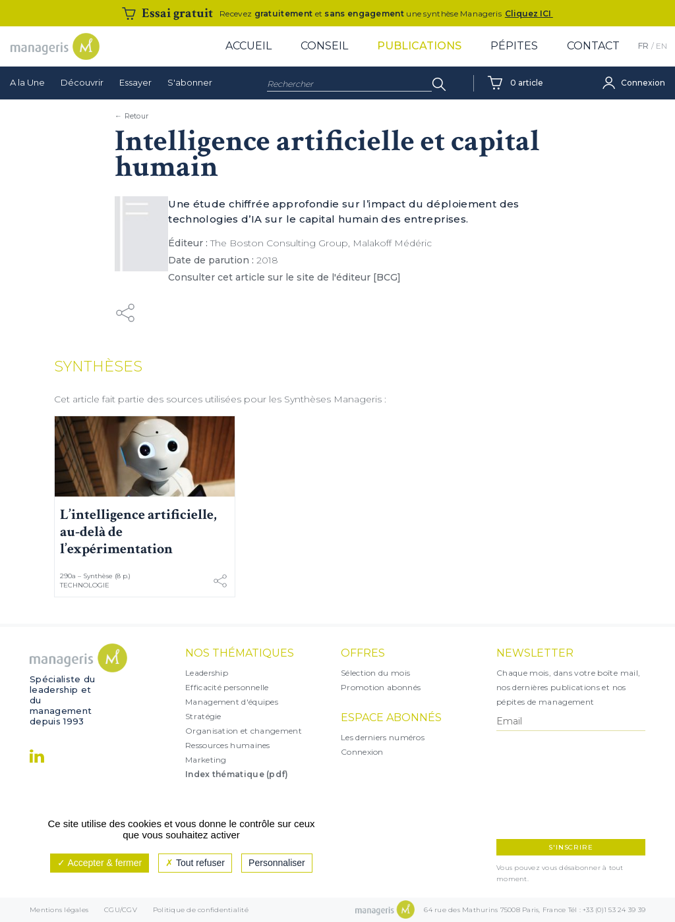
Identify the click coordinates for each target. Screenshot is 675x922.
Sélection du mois (375, 673)
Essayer (135, 82)
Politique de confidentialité (201, 910)
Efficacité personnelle (227, 687)
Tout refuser (195, 862)
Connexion (362, 752)
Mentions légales (59, 910)
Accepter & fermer (99, 862)
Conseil (324, 46)
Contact (593, 46)
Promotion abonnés (381, 687)
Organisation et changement (243, 731)
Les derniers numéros (383, 737)
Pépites (514, 46)
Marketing (206, 760)
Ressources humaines (227, 745)
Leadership (206, 673)
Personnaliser (277, 862)
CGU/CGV (120, 910)
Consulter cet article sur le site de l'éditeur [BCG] (284, 277)
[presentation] (554, 785)
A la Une (27, 82)
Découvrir (82, 82)
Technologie (84, 585)
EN (661, 46)
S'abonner (189, 82)
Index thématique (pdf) (237, 774)
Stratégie (203, 716)
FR (643, 46)
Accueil (248, 46)
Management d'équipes (231, 702)
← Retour (131, 116)
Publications (419, 46)
